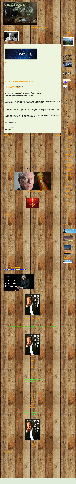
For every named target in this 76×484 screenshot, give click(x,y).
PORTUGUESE (56, 27)
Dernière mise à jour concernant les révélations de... (68, 173)
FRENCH (32, 367)
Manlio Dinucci (16, 27)
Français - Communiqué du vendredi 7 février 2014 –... (68, 144)
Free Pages (14, 5)
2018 (65, 108)
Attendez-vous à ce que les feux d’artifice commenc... (68, 187)
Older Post (58, 135)
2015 (65, 113)
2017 (65, 110)
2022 (65, 102)
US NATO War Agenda (25, 27)
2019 (65, 106)
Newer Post (6, 135)
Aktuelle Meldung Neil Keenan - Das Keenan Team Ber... (68, 158)
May (66, 127)
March (66, 130)
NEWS (6, 62)
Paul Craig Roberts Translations (32, 191)
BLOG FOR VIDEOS (67, 234)
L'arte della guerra (36, 27)
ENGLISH (8, 27)
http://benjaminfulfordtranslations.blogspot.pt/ (32, 318)
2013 (65, 209)
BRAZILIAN (32, 358)
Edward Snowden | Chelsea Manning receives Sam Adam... (68, 148)
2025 (65, 97)
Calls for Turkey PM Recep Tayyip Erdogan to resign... (68, 137)
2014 (65, 114)
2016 (65, 111)
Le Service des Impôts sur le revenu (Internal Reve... (68, 152)
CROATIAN (32, 393)
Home (32, 135)
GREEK (32, 401)
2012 (65, 210)
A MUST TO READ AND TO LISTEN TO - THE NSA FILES (68, 203)
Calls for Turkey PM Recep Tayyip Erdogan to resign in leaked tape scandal (19, 81)
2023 (65, 100)
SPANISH (32, 409)
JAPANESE (32, 374)
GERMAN (32, 370)
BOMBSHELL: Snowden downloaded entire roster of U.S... (68, 180)
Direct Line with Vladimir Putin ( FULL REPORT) (67, 52)
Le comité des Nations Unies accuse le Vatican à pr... (68, 184)
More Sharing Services (15, 87)
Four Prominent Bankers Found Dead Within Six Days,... (68, 196)
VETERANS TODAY (46, 27)
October (66, 119)
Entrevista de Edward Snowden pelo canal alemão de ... (68, 165)
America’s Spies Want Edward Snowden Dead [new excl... (68, 200)
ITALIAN (32, 372)
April (66, 128)
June (66, 125)
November (66, 117)
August (66, 122)
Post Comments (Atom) (12, 137)
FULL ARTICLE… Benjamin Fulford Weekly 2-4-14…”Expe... (68, 192)
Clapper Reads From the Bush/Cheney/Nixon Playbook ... (68, 169)
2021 (65, 103)
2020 (65, 105)
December (66, 116)
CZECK (32, 363)
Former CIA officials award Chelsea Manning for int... (68, 134)
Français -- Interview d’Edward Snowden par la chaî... (68, 176)
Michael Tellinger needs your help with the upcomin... (68, 162)
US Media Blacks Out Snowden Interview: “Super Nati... (68, 155)
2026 (65, 95)
